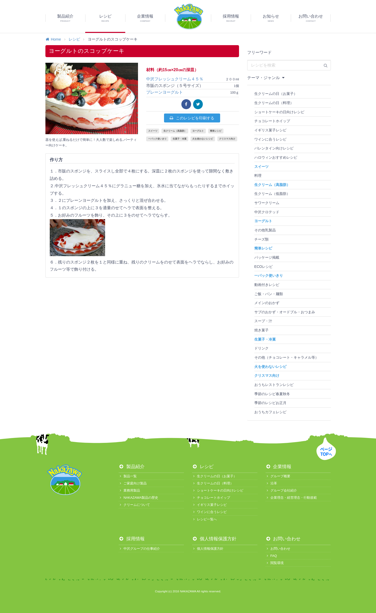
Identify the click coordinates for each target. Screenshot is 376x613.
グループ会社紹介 (281, 490)
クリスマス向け (227, 138)
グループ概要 (278, 476)
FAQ (271, 556)
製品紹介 (132, 466)
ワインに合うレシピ (270, 139)
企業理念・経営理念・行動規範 (291, 497)
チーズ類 (261, 239)
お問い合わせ (283, 538)
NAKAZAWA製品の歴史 (138, 497)
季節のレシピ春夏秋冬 (272, 394)
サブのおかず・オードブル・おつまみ (284, 312)
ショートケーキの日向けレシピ (279, 112)
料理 (257, 175)
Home (53, 39)
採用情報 (132, 538)
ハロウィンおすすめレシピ (275, 157)
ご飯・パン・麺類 (268, 294)
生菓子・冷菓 (179, 138)
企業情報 (279, 466)
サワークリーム (266, 203)
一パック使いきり (157, 138)
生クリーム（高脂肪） (175, 131)
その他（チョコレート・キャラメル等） (286, 357)
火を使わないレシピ (202, 138)
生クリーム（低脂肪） (272, 194)
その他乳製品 (265, 230)
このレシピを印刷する (191, 118)
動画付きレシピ (266, 285)
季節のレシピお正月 (270, 403)
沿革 (271, 483)
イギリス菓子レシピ (270, 130)
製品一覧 (128, 476)
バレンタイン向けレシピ (274, 148)
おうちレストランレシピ (274, 385)
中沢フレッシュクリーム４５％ (178, 79)
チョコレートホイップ (272, 121)
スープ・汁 (263, 321)
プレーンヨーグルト (164, 92)
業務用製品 (129, 490)
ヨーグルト (198, 131)
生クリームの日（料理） (274, 103)
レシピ (74, 39)
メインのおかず (266, 303)
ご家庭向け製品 (133, 483)
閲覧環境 (275, 563)
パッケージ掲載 (266, 257)
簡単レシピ (215, 131)
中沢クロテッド (266, 212)
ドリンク (261, 348)
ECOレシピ (263, 267)
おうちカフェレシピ (270, 412)
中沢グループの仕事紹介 (139, 549)
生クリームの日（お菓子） (275, 94)
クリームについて (134, 505)
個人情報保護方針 (214, 538)
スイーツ (152, 131)
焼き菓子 (261, 330)
